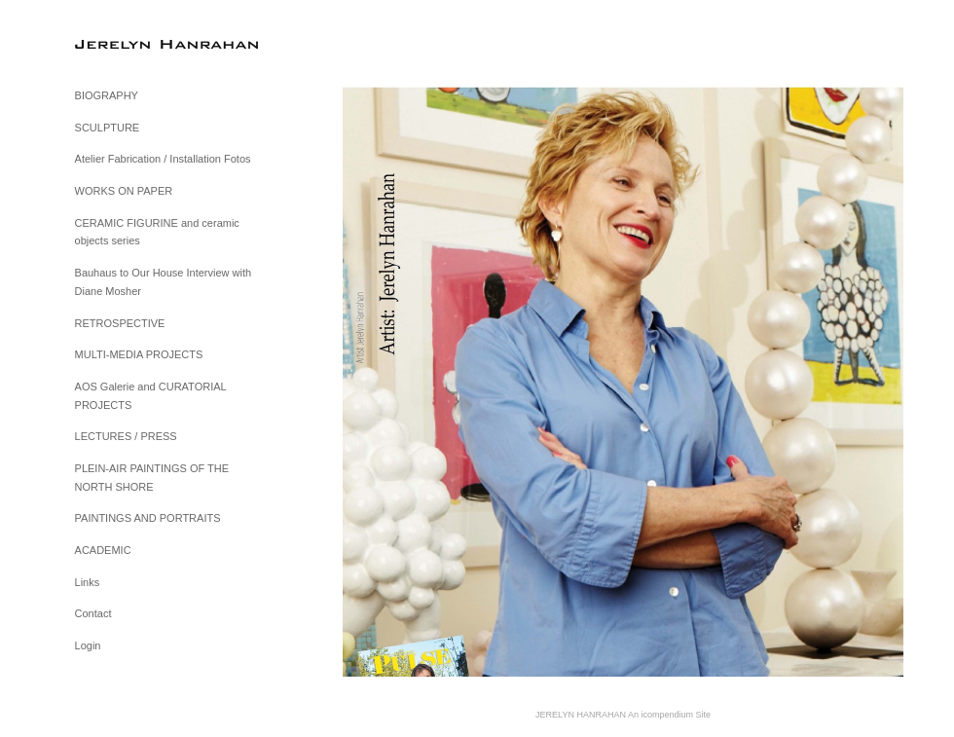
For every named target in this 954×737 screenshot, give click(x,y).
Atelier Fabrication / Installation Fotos (163, 159)
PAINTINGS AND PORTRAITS (148, 518)
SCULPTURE (107, 127)
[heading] (123, 43)
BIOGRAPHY (106, 95)
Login (88, 645)
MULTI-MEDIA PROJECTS (139, 354)
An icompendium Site (669, 714)
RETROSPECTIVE (120, 323)
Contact (93, 613)
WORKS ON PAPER (124, 191)
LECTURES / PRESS (126, 436)
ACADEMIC (103, 550)
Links (87, 582)
